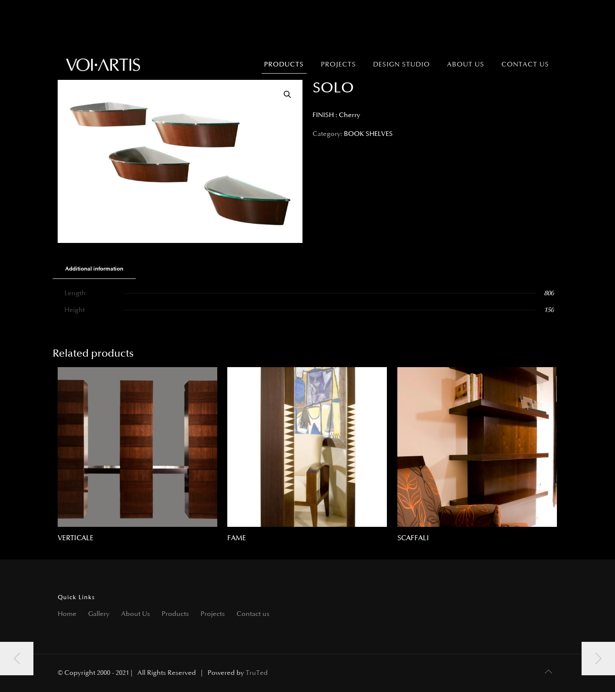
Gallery (98, 614)
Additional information (94, 268)
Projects (213, 614)
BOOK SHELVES (368, 134)
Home (67, 614)
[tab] (94, 269)
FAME (236, 538)
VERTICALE (76, 538)
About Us (135, 614)
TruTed (257, 673)
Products (175, 614)
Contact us (252, 614)
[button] (288, 94)
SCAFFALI (413, 538)
